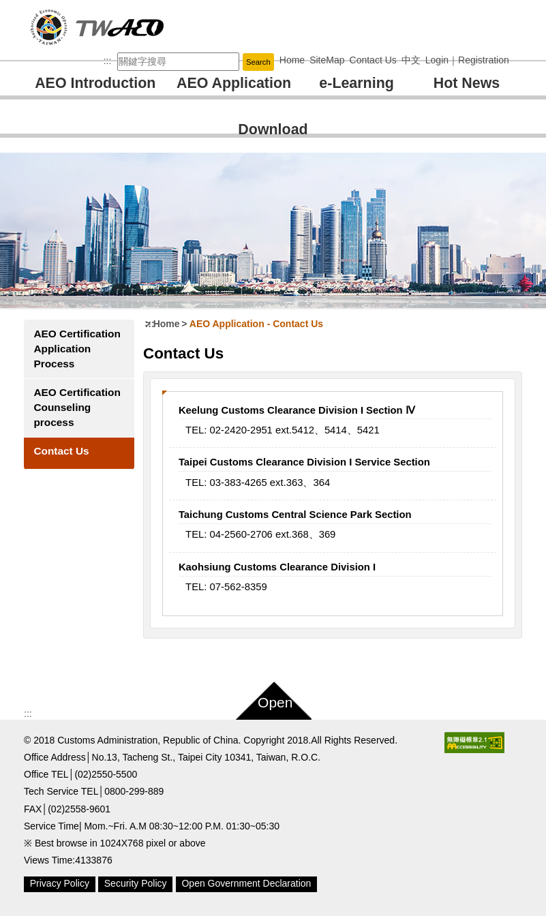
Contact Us (61, 451)
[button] (273, 698)
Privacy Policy (59, 883)
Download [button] (272, 129)
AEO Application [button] (234, 83)
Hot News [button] (467, 83)
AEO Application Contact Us (256, 323)
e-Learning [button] (356, 83)
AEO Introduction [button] (95, 83)
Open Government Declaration (246, 883)
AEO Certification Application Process (76, 348)
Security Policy (135, 883)
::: (108, 60)
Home (166, 323)
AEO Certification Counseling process (76, 407)
